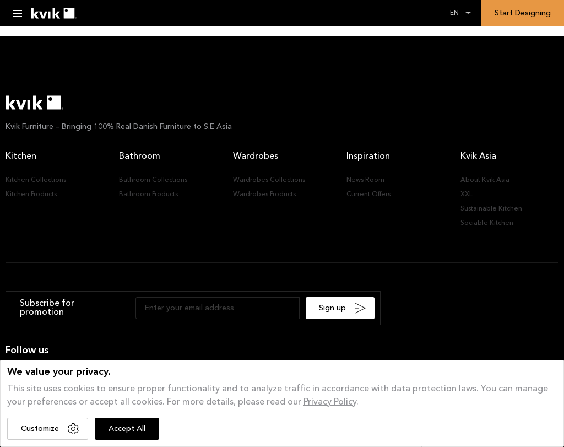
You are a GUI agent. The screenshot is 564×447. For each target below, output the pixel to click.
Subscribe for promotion (47, 308)
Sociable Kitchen (486, 223)
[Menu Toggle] (17, 13)
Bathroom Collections (153, 180)
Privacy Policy (329, 402)
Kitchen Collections (36, 180)
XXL (466, 194)
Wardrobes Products (264, 194)
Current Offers (368, 194)
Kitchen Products (31, 194)
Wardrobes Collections (269, 180)
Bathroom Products (148, 194)
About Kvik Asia (484, 180)
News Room (365, 180)
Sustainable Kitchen (491, 209)
